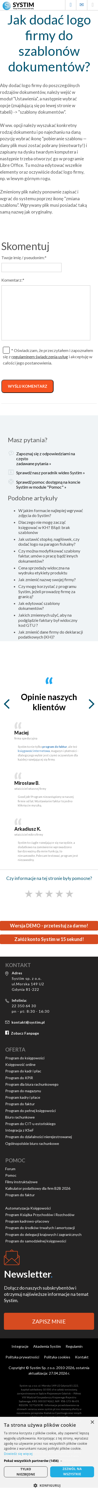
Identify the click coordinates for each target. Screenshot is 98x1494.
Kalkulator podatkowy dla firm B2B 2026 (37, 1188)
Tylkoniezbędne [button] (25, 1472)
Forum (10, 1169)
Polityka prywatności (22, 1357)
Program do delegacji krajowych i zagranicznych (43, 1234)
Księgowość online (20, 1064)
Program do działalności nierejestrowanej (38, 1136)
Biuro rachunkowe (20, 1117)
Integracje (19, 1346)
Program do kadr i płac (23, 1071)
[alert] (49, 1455)
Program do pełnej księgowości (30, 1110)
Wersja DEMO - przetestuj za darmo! (49, 925)
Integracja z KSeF (19, 1130)
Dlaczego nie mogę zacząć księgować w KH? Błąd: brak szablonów (44, 527)
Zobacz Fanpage (25, 1033)
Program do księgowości (24, 1058)
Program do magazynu (23, 1091)
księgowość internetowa (34, 750)
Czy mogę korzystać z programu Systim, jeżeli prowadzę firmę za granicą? (47, 591)
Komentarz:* (12, 279)
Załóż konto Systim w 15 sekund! (49, 939)
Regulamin (74, 1346)
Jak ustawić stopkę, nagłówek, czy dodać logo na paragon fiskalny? (48, 541)
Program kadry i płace (22, 1097)
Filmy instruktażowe (21, 1182)
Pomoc (10, 1175)
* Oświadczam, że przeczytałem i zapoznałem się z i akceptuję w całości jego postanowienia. (48, 356)
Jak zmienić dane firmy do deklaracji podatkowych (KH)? (50, 634)
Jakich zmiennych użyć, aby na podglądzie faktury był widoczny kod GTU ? (47, 619)
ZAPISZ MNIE (49, 1321)
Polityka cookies (57, 1357)
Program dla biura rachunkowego (32, 1084)
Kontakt (82, 1357)
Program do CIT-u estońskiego (30, 1123)
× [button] (92, 1422)
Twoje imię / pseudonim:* (24, 257)
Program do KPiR (19, 1078)
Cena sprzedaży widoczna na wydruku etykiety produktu (44, 570)
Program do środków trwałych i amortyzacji (40, 1227)
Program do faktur (20, 1104)
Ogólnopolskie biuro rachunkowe (32, 1143)
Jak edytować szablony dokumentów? (39, 606)
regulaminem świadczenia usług (39, 356)
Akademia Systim (47, 1346)
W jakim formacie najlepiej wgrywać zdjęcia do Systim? (50, 513)
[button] (49, 1461)
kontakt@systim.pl (28, 1022)
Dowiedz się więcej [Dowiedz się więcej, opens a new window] (18, 1454)
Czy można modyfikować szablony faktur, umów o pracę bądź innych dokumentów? (49, 555)
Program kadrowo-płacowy (27, 1221)
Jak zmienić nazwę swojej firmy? (47, 579)
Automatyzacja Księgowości (28, 1208)
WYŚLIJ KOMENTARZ (27, 386)
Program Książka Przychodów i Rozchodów (39, 1214)
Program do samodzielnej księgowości (35, 1241)
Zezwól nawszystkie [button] (72, 1471)
